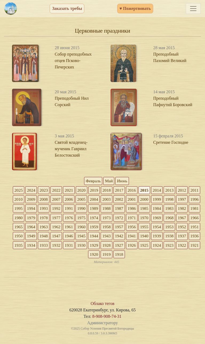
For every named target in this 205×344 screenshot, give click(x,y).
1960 (138, 227)
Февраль (93, 181)
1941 (23, 246)
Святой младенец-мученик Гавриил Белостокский (71, 148)
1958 (164, 227)
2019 (100, 190)
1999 (177, 199)
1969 (23, 227)
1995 (49, 209)
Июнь (122, 181)
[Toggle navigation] (193, 8)
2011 (23, 199)
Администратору (102, 324)
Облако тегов (102, 305)
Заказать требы (67, 8)
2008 (61, 199)
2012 (190, 190)
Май (109, 181)
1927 (49, 255)
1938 (61, 246)
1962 (113, 227)
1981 (49, 218)
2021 (74, 190)
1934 (113, 246)
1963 (100, 227)
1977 (100, 218)
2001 (151, 199)
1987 (151, 209)
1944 (164, 237)
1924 (87, 255)
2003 (125, 199)
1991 (100, 209)
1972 (164, 218)
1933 (125, 246)
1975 (125, 218)
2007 (74, 199)
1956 (190, 227)
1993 (74, 209)
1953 (49, 237)
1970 (190, 218)
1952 (61, 237)
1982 (36, 218)
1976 (113, 218)
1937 (74, 246)
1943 (177, 237)
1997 (23, 209)
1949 (100, 237)
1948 (113, 237)
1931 (151, 246)
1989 (125, 209)
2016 (138, 190)
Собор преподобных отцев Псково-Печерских (73, 60)
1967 (49, 227)
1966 (61, 227)
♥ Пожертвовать (135, 8)
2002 (138, 199)
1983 (23, 218)
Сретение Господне (170, 142)
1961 (125, 227)
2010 (36, 199)
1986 (164, 209)
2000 (164, 199)
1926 (61, 255)
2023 (49, 190)
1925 (74, 255)
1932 (138, 246)
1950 (87, 237)
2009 (49, 199)
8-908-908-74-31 (106, 318)
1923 (100, 255)
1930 (164, 246)
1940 (36, 246)
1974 (138, 218)
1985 (177, 209)
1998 (190, 199)
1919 (151, 255)
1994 (61, 209)
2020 (87, 190)
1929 (177, 246)
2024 (36, 190)
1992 (87, 209)
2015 (151, 190)
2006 (87, 199)
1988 (138, 209)
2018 (113, 190)
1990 (113, 209)
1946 (138, 237)
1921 (125, 255)
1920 (138, 255)
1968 (36, 227)
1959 (151, 227)
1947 (125, 237)
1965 (74, 227)
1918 (164, 255)
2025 (23, 190)
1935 (100, 246)
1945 (151, 237)
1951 (74, 237)
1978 (87, 218)
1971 (177, 218)
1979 (74, 218)
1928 (190, 246)
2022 (61, 190)
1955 (23, 237)
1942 (190, 237)
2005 (100, 199)
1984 (190, 209)
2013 (177, 190)
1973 (151, 218)
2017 (125, 190)
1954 (36, 237)
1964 (87, 227)
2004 (113, 199)
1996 (36, 209)
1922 (113, 255)
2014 (164, 190)
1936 (87, 246)
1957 (177, 227)
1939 (49, 246)
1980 (61, 218)
